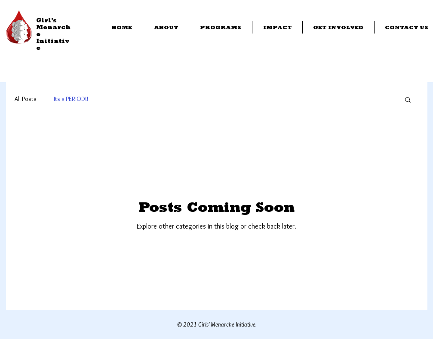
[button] (408, 100)
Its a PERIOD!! (71, 99)
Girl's (46, 20)
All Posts (26, 99)
